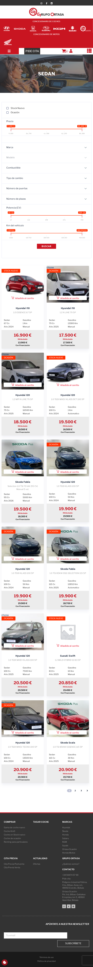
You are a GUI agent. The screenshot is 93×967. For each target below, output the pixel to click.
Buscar (46, 246)
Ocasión (15, 112)
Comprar (9, 822)
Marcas (67, 822)
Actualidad (40, 858)
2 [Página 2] (75, 790)
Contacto (68, 869)
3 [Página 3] (81, 790)
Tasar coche (41, 822)
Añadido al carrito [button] (22, 298)
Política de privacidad (46, 961)
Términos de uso (46, 957)
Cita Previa (11, 858)
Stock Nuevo (18, 108)
